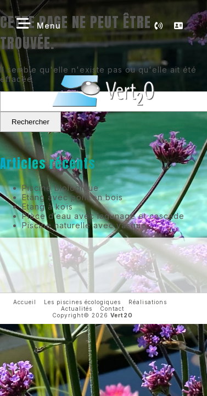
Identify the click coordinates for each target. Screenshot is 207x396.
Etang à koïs (47, 206)
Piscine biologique (60, 188)
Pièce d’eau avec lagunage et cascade (103, 216)
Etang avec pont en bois (72, 197)
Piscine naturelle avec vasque (84, 225)
